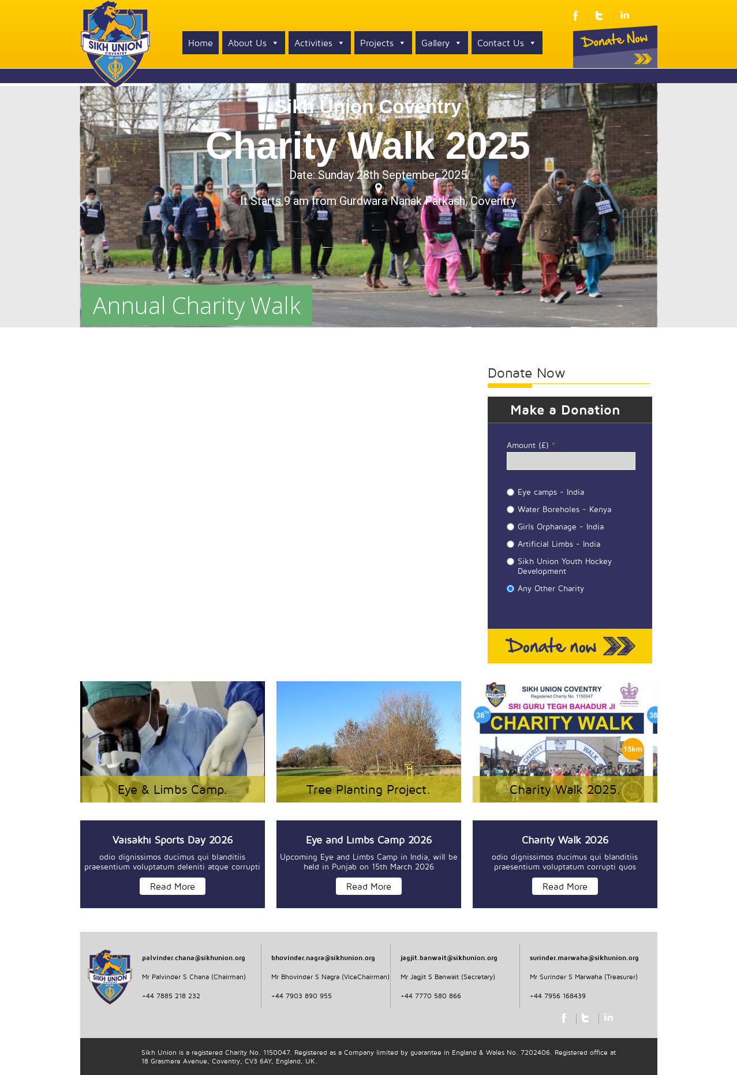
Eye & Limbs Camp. (172, 789)
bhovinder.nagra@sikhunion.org (323, 957)
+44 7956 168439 (558, 995)
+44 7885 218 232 (171, 995)
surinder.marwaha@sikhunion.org (584, 957)
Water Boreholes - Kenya (564, 509)
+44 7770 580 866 (431, 995)
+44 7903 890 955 (301, 995)
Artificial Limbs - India (559, 543)
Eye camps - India (551, 492)
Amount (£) (531, 445)
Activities (319, 43)
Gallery (441, 43)
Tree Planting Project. (368, 789)
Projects (383, 43)
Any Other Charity (551, 588)
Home (200, 43)
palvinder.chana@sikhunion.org (193, 957)
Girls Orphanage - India (561, 526)
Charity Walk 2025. (565, 789)
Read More (172, 886)
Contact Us (507, 43)
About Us (253, 43)
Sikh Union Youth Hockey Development (565, 566)
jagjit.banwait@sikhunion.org (449, 957)
